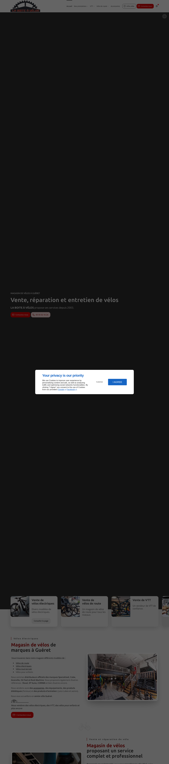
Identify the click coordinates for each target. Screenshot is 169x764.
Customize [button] (99, 382)
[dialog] (84, 382)
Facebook (71, 390)
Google (61, 390)
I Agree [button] (117, 382)
